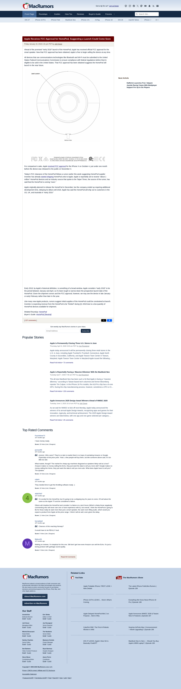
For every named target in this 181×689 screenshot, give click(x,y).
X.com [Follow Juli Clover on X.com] (29, 626)
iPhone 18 (108, 20)
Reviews (80, 14)
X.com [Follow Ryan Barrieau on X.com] (49, 651)
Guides (57, 14)
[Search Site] (147, 14)
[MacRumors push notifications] (149, 6)
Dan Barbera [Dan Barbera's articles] (26, 647)
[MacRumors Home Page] (38, 6)
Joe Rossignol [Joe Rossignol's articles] (47, 622)
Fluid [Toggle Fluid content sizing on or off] (49, 678)
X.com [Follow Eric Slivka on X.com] (49, 617)
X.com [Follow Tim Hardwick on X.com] (49, 634)
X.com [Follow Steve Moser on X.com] (29, 660)
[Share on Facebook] (109, 320)
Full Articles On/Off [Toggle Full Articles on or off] (41, 678)
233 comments (68, 394)
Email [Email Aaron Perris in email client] (44, 660)
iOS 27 (27, 20)
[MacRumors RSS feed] (153, 6)
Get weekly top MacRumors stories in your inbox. (68, 327)
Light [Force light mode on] (65, 678)
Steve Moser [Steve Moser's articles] (26, 656)
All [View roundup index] (157, 20)
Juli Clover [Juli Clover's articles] (25, 622)
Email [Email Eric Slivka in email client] (44, 617)
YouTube (79, 576)
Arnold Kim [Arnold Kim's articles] (26, 613)
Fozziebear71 (40, 436)
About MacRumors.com (35, 595)
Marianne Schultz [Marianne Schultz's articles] (48, 639)
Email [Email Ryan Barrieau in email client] (44, 651)
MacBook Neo (70, 20)
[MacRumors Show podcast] (126, 6)
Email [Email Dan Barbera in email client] (24, 651)
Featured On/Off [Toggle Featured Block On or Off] (28, 678)
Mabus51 (38, 539)
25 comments (68, 423)
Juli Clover (58, 44)
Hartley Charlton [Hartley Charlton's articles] (27, 639)
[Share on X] (103, 320)
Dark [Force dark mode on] (69, 678)
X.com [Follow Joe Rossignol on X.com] (49, 626)
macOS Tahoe (134, 20)
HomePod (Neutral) (44, 314)
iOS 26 (120, 20)
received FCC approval (57, 166)
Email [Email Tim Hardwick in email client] (44, 634)
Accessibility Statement (29, 674)
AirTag (97, 20)
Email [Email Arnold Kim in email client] (24, 617)
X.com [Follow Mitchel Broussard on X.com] (29, 634)
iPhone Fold (55, 20)
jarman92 (38, 450)
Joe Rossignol (84, 346)
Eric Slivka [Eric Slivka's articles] (46, 613)
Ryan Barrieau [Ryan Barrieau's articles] (47, 647)
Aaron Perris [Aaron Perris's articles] (47, 656)
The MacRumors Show (133, 576)
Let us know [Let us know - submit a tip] (114, 6)
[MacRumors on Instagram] (130, 6)
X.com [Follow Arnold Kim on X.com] (29, 617)
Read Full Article (56, 363)
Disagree (52, 444)
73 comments (68, 363)
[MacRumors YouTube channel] (145, 6)
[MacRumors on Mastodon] (141, 6)
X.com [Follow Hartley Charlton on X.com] (29, 643)
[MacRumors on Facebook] (134, 6)
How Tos (68, 14)
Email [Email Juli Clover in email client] (24, 626)
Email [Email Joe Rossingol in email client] (44, 626)
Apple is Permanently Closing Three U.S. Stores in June (78, 343)
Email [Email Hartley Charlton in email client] (24, 643)
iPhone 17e (85, 20)
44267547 (38, 494)
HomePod (43, 312)
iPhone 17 (148, 20)
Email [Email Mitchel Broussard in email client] (24, 634)
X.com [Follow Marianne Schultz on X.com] (49, 643)
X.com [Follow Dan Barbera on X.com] (29, 651)
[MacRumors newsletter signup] (157, 6)
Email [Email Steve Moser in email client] (24, 660)
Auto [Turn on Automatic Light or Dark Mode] (61, 678)
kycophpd (39, 521)
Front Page (29, 14)
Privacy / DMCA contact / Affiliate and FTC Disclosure (38, 670)
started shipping (47, 177)
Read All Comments (68, 557)
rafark (37, 479)
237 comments (30, 320)
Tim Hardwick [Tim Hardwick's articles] (47, 630)
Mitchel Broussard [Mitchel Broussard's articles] (28, 630)
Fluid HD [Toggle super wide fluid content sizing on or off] (55, 678)
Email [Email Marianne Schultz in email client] (44, 643)
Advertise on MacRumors (35, 602)
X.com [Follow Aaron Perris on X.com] (49, 660)
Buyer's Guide (95, 14)
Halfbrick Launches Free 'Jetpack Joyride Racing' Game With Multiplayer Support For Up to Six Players (142, 85)
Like (47, 444)
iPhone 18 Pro (40, 20)
